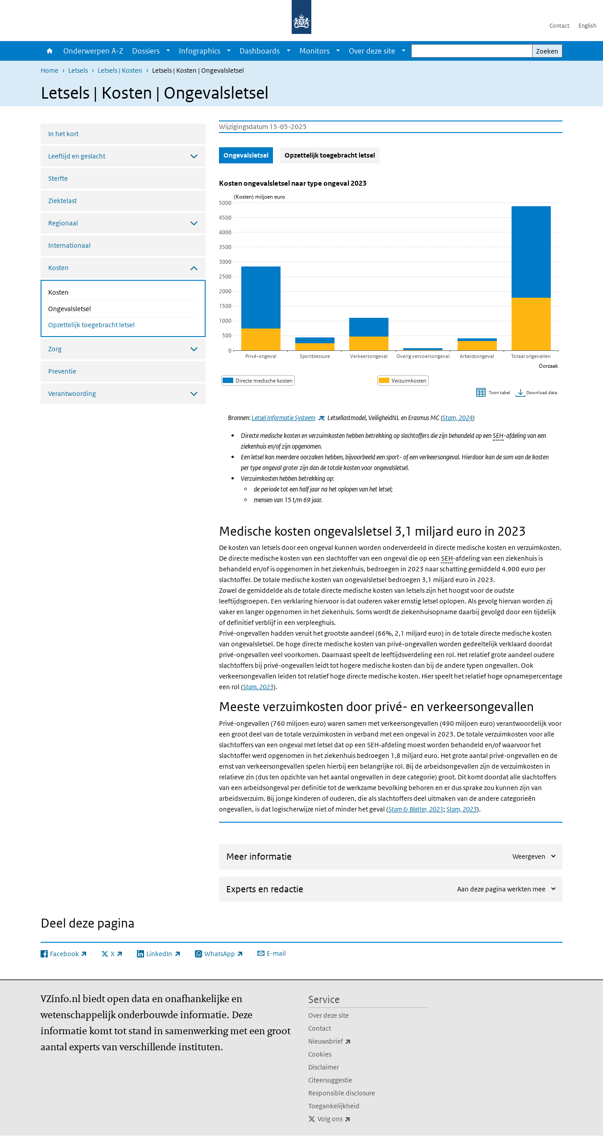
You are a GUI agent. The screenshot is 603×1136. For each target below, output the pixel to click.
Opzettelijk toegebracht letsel (91, 324)
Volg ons (354, 1119)
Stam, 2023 (258, 686)
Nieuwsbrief (349, 1041)
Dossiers (146, 51)
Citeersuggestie (330, 1080)
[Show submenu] (168, 51)
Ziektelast (62, 200)
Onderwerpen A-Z (93, 51)
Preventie (62, 371)
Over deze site (372, 51)
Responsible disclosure (341, 1093)
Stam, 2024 (457, 417)
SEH (498, 435)
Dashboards (260, 51)
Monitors (314, 51)
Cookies (319, 1054)
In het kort (63, 133)
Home (50, 51)
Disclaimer (323, 1067)
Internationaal (69, 245)
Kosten (82, 291)
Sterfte (58, 178)
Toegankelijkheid (333, 1106)
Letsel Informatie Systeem (287, 417)
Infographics (199, 51)
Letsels (78, 70)
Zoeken (547, 51)
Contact (559, 25)
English (587, 25)
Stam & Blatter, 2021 (415, 809)
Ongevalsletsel (93, 308)
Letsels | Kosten (120, 70)
